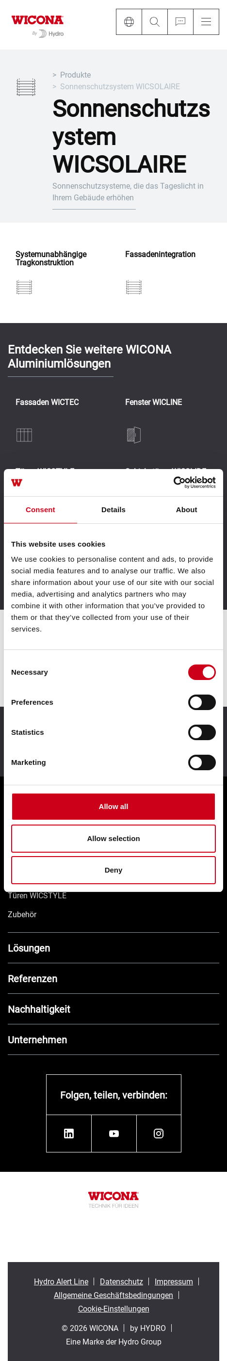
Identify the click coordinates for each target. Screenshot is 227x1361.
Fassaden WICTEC (47, 402)
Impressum (174, 1281)
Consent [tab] (40, 509)
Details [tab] (113, 509)
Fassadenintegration (160, 254)
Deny (114, 870)
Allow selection (113, 838)
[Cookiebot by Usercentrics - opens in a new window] (173, 482)
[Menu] (206, 22)
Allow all (114, 806)
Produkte (75, 74)
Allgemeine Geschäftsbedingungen (113, 1295)
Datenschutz (121, 1281)
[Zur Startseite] (37, 25)
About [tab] (186, 509)
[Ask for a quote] (180, 22)
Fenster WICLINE (153, 402)
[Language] (129, 22)
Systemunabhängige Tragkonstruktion (51, 258)
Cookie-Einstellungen (113, 1308)
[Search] (154, 22)
